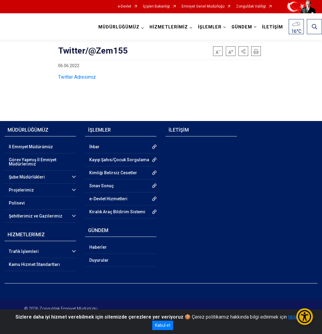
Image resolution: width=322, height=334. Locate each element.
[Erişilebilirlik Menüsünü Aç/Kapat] (304, 316)
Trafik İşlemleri (24, 251)
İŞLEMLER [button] (210, 27)
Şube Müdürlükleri (27, 177)
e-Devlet (124, 6)
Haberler (98, 247)
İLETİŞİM (272, 27)
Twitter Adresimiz (77, 77)
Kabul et (162, 325)
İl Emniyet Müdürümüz (31, 146)
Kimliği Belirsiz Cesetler (113, 172)
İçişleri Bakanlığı (156, 6)
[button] (243, 51)
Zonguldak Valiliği (251, 6)
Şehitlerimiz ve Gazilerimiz (35, 216)
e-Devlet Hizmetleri (108, 198)
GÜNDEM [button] (242, 27)
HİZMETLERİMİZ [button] (169, 27)
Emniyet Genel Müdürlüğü (203, 6)
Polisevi (17, 203)
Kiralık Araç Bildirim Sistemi (117, 211)
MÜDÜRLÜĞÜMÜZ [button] (119, 27)
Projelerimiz (21, 190)
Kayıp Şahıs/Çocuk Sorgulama (119, 159)
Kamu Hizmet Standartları (34, 264)
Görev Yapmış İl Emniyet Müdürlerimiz (32, 161)
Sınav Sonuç (101, 185)
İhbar (94, 146)
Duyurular (99, 260)
